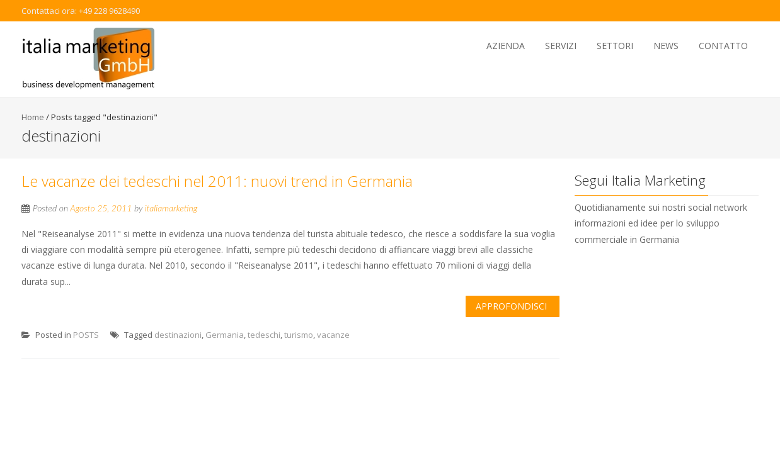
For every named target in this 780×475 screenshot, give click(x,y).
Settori (615, 46)
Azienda (505, 46)
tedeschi (264, 334)
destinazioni (178, 334)
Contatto (723, 46)
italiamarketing (171, 208)
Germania (224, 334)
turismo (298, 334)
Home (32, 117)
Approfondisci (511, 306)
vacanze (333, 334)
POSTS (86, 334)
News (666, 46)
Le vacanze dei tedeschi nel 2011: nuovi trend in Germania (217, 180)
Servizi (560, 46)
